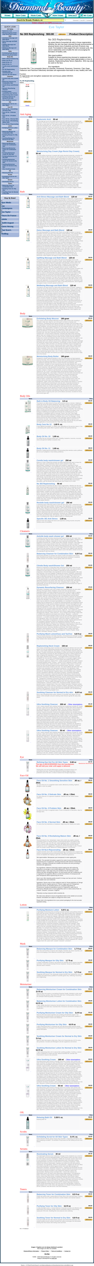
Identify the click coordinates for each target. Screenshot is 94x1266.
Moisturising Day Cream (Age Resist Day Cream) (9, 33)
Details (27, 105)
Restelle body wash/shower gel (7, 72)
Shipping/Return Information (31, 1251)
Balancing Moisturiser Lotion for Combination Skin (9, 149)
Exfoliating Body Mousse (9, 53)
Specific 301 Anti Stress (9, 74)
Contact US (89, 20)
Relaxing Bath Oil (7, 172)
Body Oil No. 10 (7, 62)
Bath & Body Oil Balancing (10, 58)
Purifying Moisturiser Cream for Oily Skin (8, 153)
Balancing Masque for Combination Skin (8, 132)
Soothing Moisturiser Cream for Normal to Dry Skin (9, 161)
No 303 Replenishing (8, 69)
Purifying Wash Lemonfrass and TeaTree (9, 92)
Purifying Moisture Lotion (9, 128)
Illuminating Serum (8, 181)
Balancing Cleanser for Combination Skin (9, 82)
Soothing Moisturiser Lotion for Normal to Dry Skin (9, 166)
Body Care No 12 (7, 60)
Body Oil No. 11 (7, 64)
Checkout (76, 20)
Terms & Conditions (56, 1251)
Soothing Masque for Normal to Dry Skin (8, 138)
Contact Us (67, 1251)
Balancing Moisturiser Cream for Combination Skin (9, 145)
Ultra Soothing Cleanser (9, 100)
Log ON (82, 20)
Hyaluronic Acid (7, 31)
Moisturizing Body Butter (9, 55)
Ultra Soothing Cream (8, 169)
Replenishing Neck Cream (10, 95)
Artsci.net (54, 1258)
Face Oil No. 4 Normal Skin (10, 119)
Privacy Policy (45, 1251)
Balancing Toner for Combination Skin (8, 186)
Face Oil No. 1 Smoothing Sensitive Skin (9, 109)
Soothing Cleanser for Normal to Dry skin (8, 97)
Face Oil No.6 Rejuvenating (10, 124)
